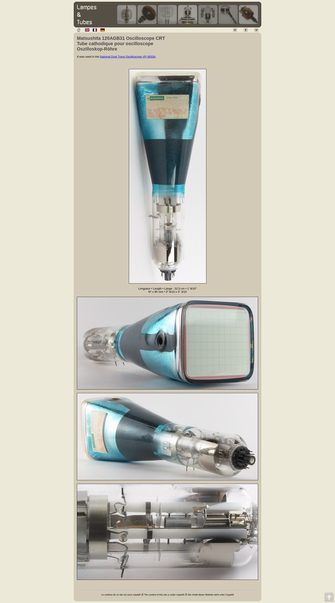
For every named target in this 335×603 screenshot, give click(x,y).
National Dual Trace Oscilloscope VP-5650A (128, 56)
